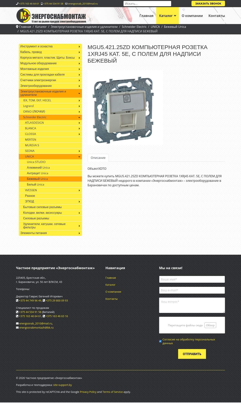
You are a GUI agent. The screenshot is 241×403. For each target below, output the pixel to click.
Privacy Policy (88, 392)
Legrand (28, 106)
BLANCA (30, 128)
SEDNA (29, 151)
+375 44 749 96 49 (30, 300)
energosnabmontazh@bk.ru (36, 327)
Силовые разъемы (36, 218)
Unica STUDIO (36, 162)
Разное (30, 196)
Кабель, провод (31, 52)
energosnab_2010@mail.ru (83, 3)
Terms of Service (112, 392)
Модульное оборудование (38, 63)
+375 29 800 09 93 (57, 300)
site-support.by (62, 385)
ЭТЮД (29, 201)
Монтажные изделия (34, 69)
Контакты (216, 15)
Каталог (166, 15)
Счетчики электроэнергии (38, 80)
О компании (192, 15)
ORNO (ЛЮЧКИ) (34, 111)
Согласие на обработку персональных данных (188, 341)
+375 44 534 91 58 (53, 3)
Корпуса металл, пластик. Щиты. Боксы (47, 57)
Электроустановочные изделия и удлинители (43, 93)
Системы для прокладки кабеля (42, 74)
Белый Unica (35, 184)
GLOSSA (30, 134)
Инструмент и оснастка (36, 46)
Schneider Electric (35, 117)
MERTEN (30, 139)
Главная (146, 15)
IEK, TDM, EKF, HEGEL (37, 100)
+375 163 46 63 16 (57, 316)
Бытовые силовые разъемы (42, 207)
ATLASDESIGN (34, 122)
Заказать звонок (208, 3)
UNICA (29, 156)
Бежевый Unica (37, 179)
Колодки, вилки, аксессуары (42, 212)
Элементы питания (33, 233)
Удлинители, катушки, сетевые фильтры (44, 225)
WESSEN (31, 190)
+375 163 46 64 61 (29, 3)
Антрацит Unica (37, 173)
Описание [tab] (98, 158)
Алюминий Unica (38, 167)
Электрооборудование (36, 86)
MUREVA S (32, 145)
